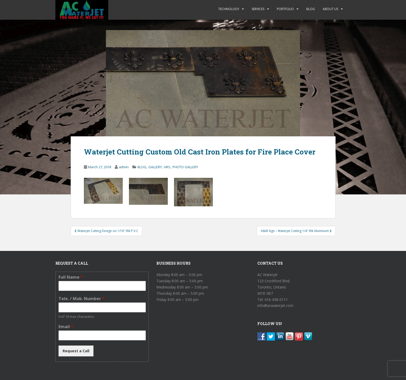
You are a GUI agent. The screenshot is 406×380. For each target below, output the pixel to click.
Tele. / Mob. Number (81, 298)
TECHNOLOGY (228, 9)
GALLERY (155, 167)
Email (66, 326)
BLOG (310, 9)
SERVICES (258, 9)
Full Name (71, 277)
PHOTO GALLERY (185, 167)
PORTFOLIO (285, 9)
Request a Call (76, 350)
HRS (167, 167)
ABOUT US (330, 9)
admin (124, 167)
